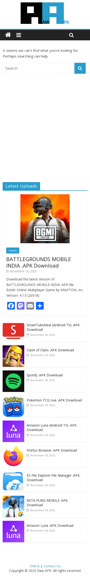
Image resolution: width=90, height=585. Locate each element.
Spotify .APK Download (45, 375)
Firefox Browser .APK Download (52, 450)
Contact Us (52, 566)
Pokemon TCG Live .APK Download (54, 400)
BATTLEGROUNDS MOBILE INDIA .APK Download (38, 262)
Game (13, 250)
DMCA (35, 566)
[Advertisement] (45, 124)
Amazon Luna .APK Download (50, 525)
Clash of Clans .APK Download (50, 350)
